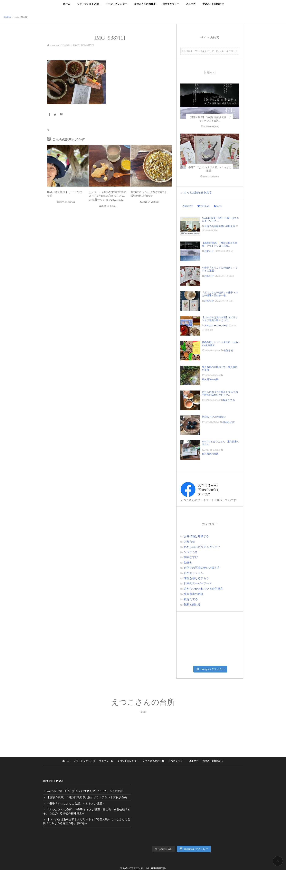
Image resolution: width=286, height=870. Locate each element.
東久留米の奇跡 (210, 379)
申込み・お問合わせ (213, 6)
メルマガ (191, 6)
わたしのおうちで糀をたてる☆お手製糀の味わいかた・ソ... (220, 393)
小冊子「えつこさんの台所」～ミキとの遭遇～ (220, 269)
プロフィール (106, 761)
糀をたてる (229, 400)
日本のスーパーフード (216, 325)
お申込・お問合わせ (213, 761)
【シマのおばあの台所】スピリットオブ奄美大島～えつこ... (220, 318)
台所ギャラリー (170, 6)
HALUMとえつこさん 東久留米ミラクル (220, 443)
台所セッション (194, 573)
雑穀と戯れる (192, 604)
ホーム (66, 6)
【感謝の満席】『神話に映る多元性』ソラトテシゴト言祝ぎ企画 (87, 797)
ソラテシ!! (190, 552)
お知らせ (209, 251)
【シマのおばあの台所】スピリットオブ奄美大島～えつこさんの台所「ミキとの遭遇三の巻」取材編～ (86, 821)
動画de (188, 562)
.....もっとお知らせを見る (196, 192)
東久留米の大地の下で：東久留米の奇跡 (219, 368)
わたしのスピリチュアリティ (202, 547)
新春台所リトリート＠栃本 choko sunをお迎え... (220, 343)
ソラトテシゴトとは (88, 6)
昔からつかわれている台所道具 (203, 588)
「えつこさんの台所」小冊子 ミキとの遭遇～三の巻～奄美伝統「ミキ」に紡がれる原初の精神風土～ (86, 811)
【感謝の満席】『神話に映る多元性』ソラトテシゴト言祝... (219, 244)
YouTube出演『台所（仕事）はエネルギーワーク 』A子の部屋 (85, 791)
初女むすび (228, 422)
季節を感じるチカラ (196, 578)
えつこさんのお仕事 (145, 6)
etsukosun (54, 45)
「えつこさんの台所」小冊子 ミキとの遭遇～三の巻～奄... (220, 294)
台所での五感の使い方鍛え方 (219, 226)
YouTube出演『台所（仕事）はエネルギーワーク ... (220, 219)
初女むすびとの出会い (215, 416)
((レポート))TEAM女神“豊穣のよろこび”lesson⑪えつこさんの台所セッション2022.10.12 (107, 196)
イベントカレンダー (116, 6)
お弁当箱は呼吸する (196, 536)
